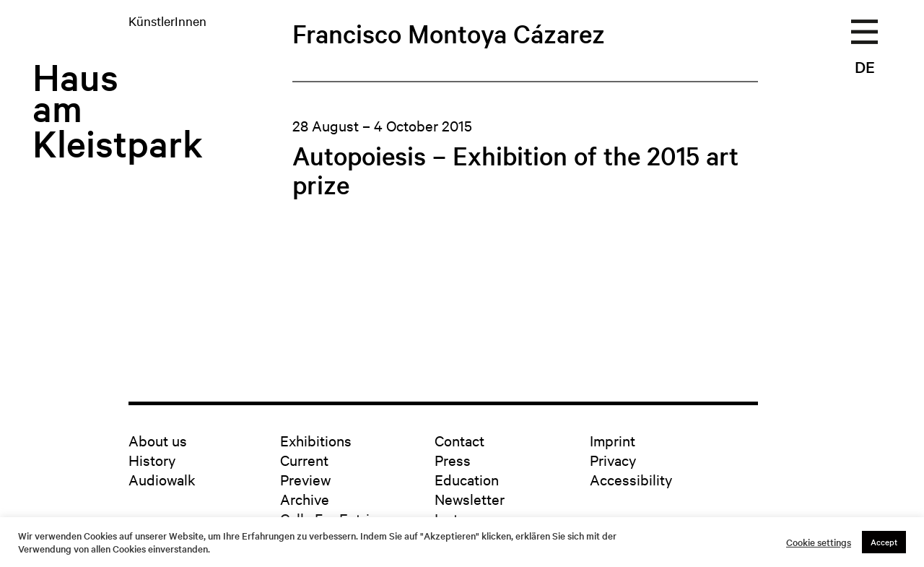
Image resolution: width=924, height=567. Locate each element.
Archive (304, 498)
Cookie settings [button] (818, 542)
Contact (459, 440)
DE (865, 66)
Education (467, 479)
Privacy (613, 459)
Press (453, 459)
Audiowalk (162, 479)
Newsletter (470, 498)
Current (304, 459)
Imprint (612, 440)
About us (157, 440)
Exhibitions (316, 440)
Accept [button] (884, 541)
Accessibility (631, 479)
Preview (305, 479)
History (151, 459)
